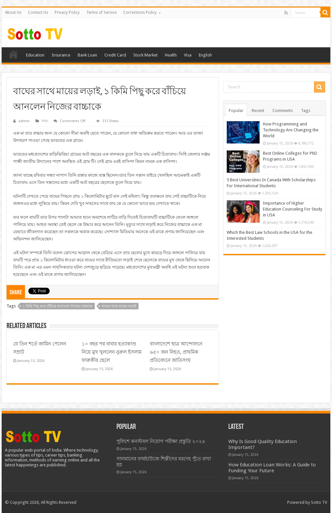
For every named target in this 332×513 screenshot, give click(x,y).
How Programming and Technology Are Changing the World (291, 130)
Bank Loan (87, 55)
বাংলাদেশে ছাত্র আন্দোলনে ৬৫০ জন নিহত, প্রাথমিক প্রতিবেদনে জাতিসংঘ (176, 352)
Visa (188, 55)
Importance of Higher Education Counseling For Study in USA (292, 209)
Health (171, 55)
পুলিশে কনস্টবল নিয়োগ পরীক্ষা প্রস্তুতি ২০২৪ (160, 441)
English (205, 55)
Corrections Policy (140, 12)
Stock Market (145, 55)
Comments (282, 110)
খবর (44, 121)
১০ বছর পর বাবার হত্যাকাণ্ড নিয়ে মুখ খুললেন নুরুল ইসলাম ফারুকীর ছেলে (111, 352)
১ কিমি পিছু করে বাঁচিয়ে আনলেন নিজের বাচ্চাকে (57, 306)
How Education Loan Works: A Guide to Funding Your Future (272, 468)
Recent (258, 110)
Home (13, 54)
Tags (305, 110)
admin (24, 121)
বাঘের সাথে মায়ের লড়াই (118, 306)
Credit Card (115, 55)
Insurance (61, 55)
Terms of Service (101, 12)
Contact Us (38, 12)
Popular (236, 110)
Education (35, 55)
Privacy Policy (67, 12)
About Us (13, 12)
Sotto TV (319, 502)
